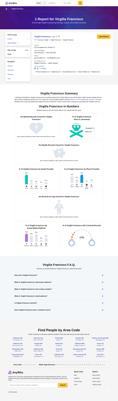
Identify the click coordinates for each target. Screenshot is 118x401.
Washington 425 (17, 349)
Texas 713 (100, 343)
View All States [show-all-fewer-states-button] (13, 43)
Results (10, 66)
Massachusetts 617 (79, 349)
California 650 (38, 349)
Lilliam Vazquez (53, 63)
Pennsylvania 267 (18, 354)
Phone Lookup (96, 381)
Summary (11, 70)
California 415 (17, 343)
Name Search (96, 375)
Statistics (10, 74)
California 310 (17, 338)
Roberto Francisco (40, 63)
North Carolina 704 (79, 354)
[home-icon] (6, 9)
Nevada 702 (80, 338)
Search (62, 385)
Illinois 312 (59, 343)
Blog (75, 375)
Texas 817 (100, 354)
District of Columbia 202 (100, 338)
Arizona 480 (100, 349)
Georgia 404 (38, 343)
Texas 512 (59, 349)
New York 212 (38, 338)
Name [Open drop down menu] (41, 3)
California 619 (59, 354)
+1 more (43, 68)
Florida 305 (59, 338)
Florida (9, 39)
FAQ (9, 79)
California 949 (79, 343)
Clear (26, 50)
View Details (103, 36)
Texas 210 (38, 354)
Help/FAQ (76, 378)
